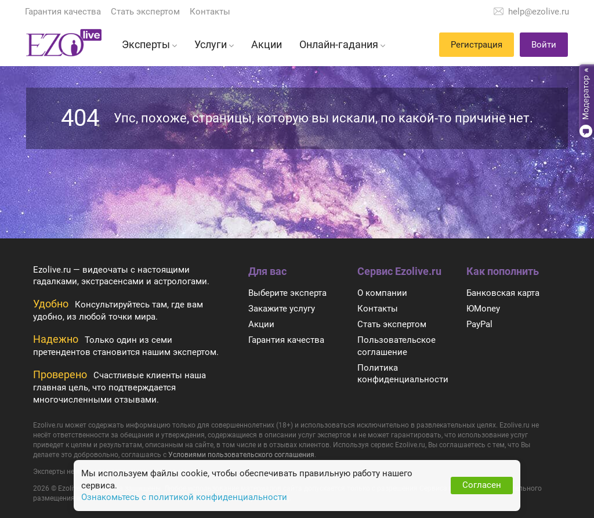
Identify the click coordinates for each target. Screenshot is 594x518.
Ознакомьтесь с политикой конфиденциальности (184, 497)
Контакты (210, 11)
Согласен (481, 485)
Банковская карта (502, 293)
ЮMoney (483, 308)
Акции (261, 324)
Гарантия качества (63, 11)
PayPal (479, 324)
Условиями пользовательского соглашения (241, 455)
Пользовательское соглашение (396, 346)
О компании (382, 293)
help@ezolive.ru (538, 11)
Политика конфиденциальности (402, 374)
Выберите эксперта (287, 293)
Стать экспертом (145, 11)
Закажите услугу (281, 308)
